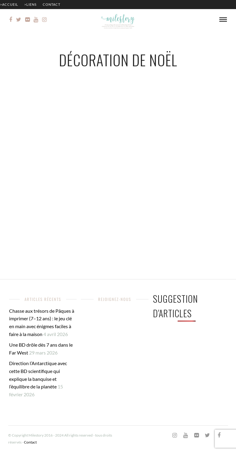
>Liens (30, 4)
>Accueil (9, 4)
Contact (51, 4)
